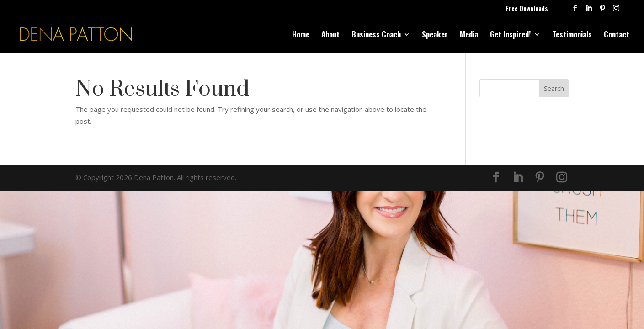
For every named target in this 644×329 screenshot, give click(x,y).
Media (469, 35)
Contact (616, 35)
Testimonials (572, 35)
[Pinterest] (602, 10)
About (330, 35)
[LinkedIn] (588, 10)
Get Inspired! (510, 35)
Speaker (435, 35)
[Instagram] (616, 10)
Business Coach (376, 35)
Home (300, 35)
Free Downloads (527, 9)
